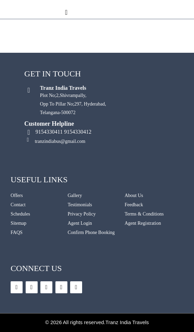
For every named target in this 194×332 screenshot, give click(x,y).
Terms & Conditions (144, 214)
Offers (17, 195)
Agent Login (80, 223)
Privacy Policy (82, 214)
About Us (134, 195)
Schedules (20, 214)
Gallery (75, 195)
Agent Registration (143, 223)
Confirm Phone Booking (91, 232)
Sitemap (18, 223)
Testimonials (80, 204)
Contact (18, 204)
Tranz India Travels (127, 322)
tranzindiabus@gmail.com (60, 141)
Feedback (134, 204)
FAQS (17, 232)
